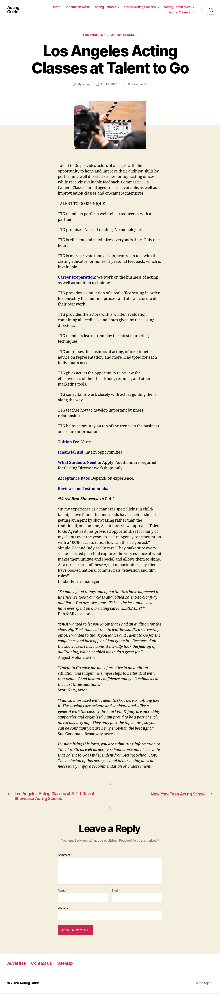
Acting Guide (13, 9)
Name (63, 891)
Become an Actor (77, 7)
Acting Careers (180, 12)
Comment (65, 856)
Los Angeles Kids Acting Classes (110, 35)
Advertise (17, 964)
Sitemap (68, 964)
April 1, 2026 (109, 84)
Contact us (43, 964)
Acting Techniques (177, 7)
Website (63, 909)
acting (86, 84)
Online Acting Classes (140, 7)
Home (56, 7)
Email (116, 891)
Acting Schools (105, 7)
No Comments (137, 84)
